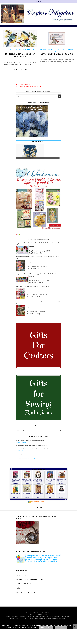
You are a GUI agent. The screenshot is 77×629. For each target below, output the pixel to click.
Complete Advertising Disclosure (32, 458)
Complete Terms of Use (21, 442)
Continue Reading (20, 69)
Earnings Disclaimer (66, 616)
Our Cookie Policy (46, 627)
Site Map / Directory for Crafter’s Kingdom (30, 579)
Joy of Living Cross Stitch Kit (57, 54)
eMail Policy (57, 616)
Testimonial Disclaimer (44, 618)
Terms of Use (14, 618)
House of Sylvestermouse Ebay (38, 239)
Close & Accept (61, 627)
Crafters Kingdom (22, 575)
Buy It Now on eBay (36, 253)
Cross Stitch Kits (10, 49)
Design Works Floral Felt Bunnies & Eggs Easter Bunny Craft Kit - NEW (36, 274)
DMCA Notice (49, 616)
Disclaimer (42, 616)
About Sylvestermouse (23, 584)
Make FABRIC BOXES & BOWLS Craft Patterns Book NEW (32, 286)
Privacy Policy (22, 618)
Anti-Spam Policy (34, 616)
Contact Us (19, 588)
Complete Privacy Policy (20, 450)
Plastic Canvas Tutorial (21, 158)
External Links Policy (32, 618)
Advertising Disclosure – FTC (25, 592)
